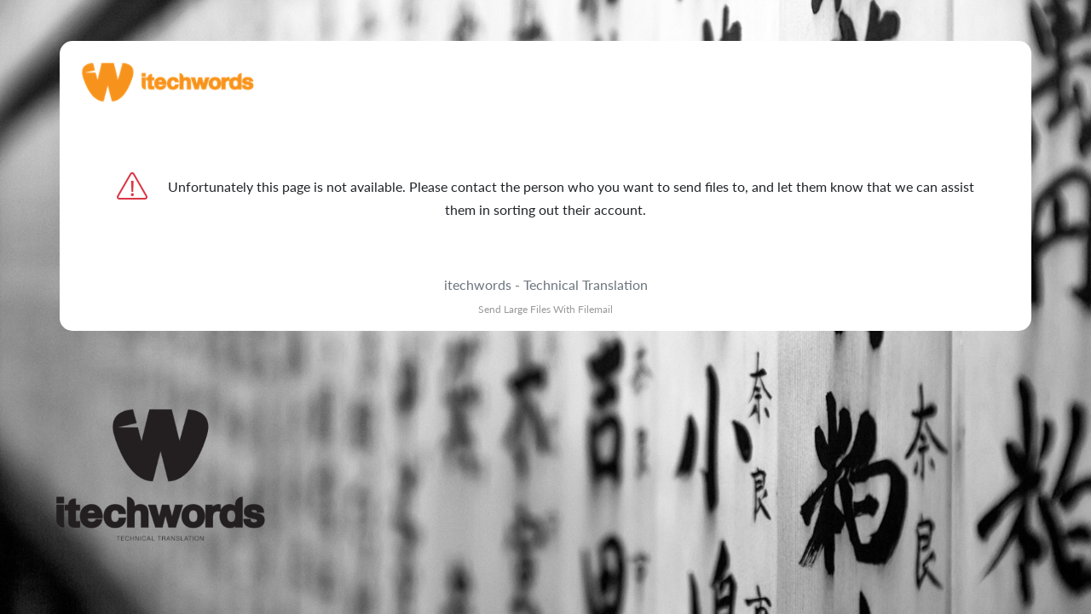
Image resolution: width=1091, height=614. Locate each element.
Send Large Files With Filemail (545, 309)
